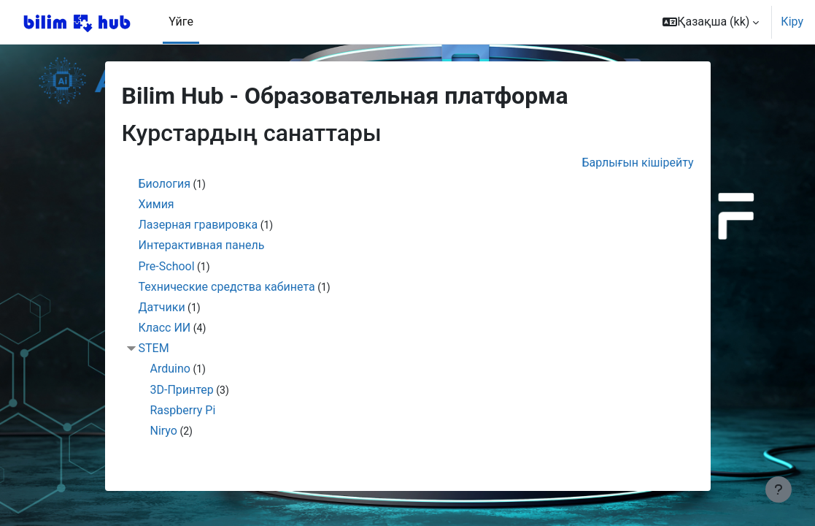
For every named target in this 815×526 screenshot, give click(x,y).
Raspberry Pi (183, 410)
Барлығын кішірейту (637, 162)
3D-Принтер (182, 390)
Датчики (162, 307)
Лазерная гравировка (198, 225)
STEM (154, 348)
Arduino (170, 369)
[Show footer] (778, 489)
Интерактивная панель (202, 245)
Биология (164, 184)
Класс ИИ (165, 328)
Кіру (792, 21)
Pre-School (167, 266)
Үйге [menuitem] (181, 21)
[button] (710, 22)
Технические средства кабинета (227, 287)
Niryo (163, 431)
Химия (156, 204)
